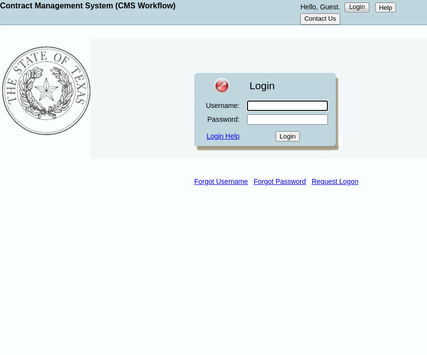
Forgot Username (221, 181)
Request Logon (335, 181)
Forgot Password (280, 181)
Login (357, 6)
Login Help (223, 136)
